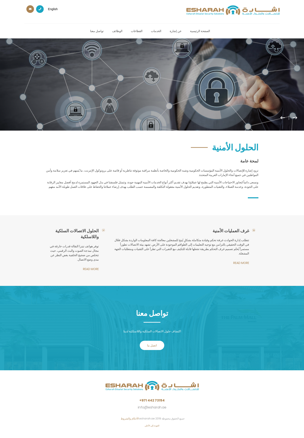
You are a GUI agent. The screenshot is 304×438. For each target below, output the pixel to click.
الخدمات (156, 31)
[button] (291, 119)
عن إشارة (176, 31)
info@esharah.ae (152, 407)
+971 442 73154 (152, 400)
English (53, 9)
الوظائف (117, 31)
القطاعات (136, 31)
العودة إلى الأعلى (152, 425)
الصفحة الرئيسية (200, 31)
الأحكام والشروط (130, 418)
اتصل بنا (152, 345)
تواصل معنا (97, 31)
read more (241, 263)
